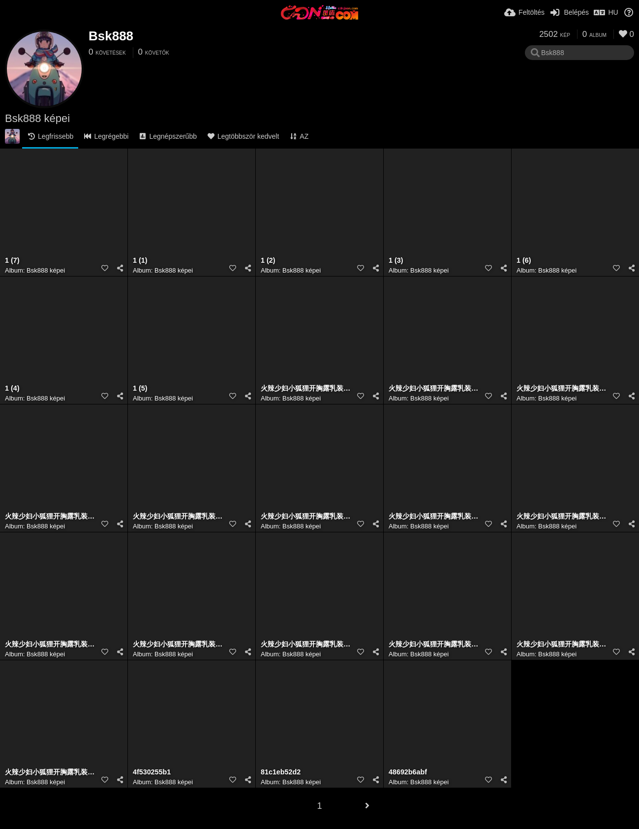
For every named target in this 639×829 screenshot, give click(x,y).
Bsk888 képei (46, 270)
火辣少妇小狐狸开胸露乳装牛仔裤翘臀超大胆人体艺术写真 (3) (563, 388)
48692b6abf (408, 772)
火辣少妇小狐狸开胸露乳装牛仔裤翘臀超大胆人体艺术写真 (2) (179, 516)
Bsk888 (111, 36)
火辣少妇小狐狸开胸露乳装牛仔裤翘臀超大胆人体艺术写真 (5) (435, 516)
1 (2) (268, 260)
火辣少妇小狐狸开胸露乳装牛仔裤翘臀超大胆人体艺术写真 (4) (307, 516)
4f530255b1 (152, 772)
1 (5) (140, 388)
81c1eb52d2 (281, 772)
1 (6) (524, 260)
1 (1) (140, 260)
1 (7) (12, 260)
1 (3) (396, 260)
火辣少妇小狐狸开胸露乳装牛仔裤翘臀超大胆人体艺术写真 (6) (435, 388)
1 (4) (12, 388)
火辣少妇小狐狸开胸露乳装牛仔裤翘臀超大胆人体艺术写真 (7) (51, 516)
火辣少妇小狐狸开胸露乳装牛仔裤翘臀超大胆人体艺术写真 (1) (307, 388)
